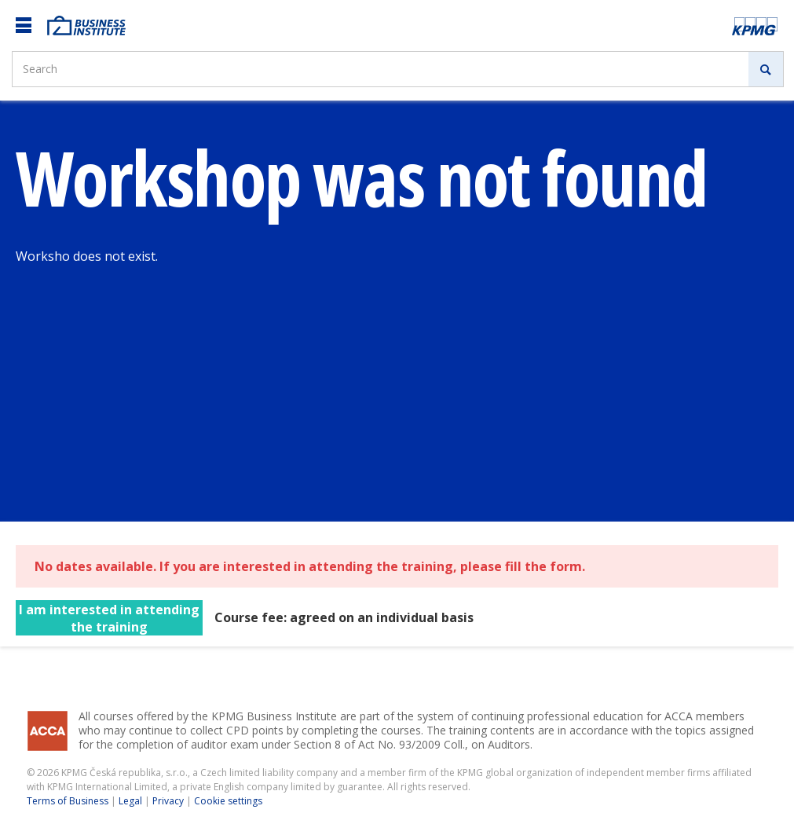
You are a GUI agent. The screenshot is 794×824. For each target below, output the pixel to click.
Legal (130, 801)
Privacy (168, 801)
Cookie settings (228, 801)
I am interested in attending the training (109, 618)
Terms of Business (67, 801)
